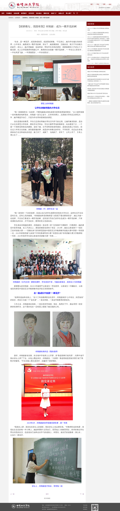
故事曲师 (17, 17)
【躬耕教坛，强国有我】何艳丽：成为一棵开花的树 (35, 17)
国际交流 (46, 13)
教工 (92, 4)
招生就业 (39, 13)
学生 (98, 4)
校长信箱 (85, 507)
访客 (104, 4)
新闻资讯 (11, 17)
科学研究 (31, 13)
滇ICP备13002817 (46, 507)
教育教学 (24, 13)
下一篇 (82, 494)
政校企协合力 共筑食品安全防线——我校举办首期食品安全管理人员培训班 (98, 59)
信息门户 (53, 13)
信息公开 (61, 13)
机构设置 (16, 13)
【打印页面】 (47, 498)
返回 (47, 494)
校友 (110, 4)
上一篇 (12, 494)
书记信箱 (85, 505)
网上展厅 (68, 13)
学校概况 (9, 13)
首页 (3, 13)
